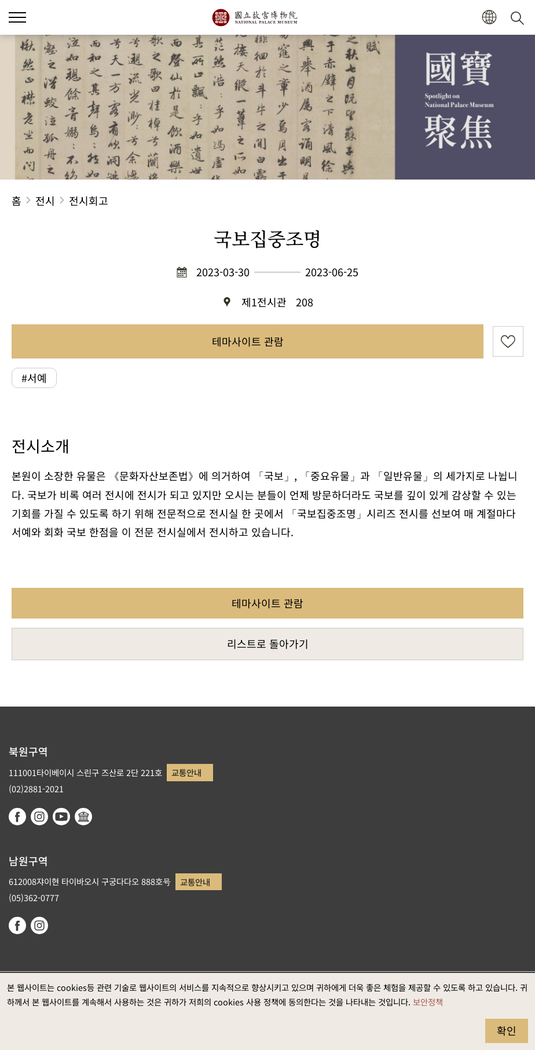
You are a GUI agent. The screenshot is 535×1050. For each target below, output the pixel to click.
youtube (61, 816)
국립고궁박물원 (254, 17)
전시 (45, 200)
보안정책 (428, 1002)
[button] (489, 17)
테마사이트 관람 (248, 341)
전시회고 (88, 200)
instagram (39, 816)
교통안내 (186, 772)
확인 (506, 1030)
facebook (17, 816)
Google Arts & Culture (83, 816)
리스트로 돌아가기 (268, 643)
